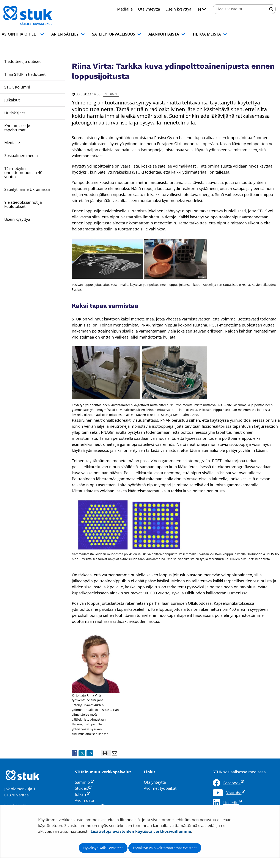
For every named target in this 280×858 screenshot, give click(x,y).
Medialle (125, 9)
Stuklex (83, 788)
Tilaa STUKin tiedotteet (25, 74)
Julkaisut (12, 100)
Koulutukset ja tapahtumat (17, 127)
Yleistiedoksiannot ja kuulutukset (23, 204)
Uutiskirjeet (14, 112)
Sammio (84, 782)
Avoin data (84, 800)
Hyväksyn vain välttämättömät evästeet (165, 848)
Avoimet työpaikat (160, 788)
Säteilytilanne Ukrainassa (27, 189)
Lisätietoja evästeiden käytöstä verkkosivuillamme (141, 831)
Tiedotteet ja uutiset (22, 61)
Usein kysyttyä (178, 9)
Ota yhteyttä (149, 9)
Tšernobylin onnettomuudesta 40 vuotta (23, 172)
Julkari (82, 794)
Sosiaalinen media (21, 155)
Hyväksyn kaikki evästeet (103, 848)
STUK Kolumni (17, 87)
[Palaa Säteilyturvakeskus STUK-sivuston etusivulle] (38, 15)
